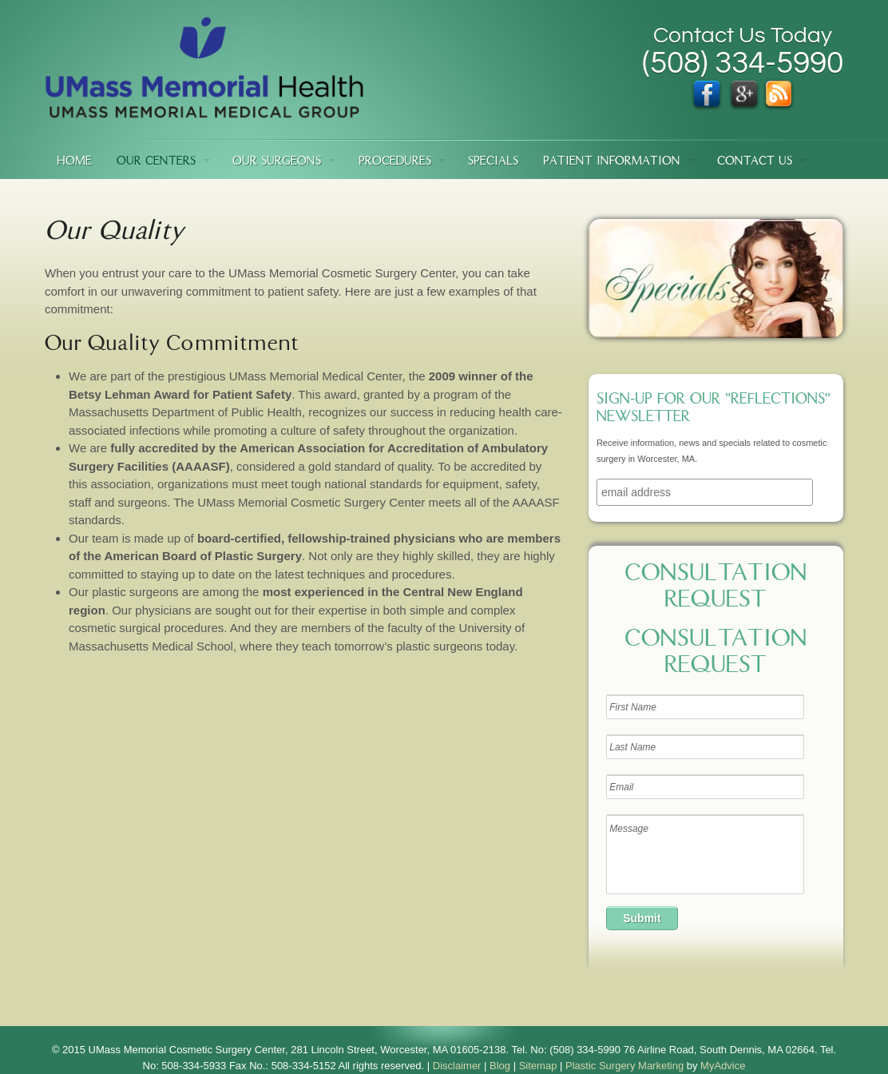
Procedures (395, 162)
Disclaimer (457, 1066)
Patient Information (611, 162)
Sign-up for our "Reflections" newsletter (714, 409)
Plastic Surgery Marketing (624, 1066)
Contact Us (754, 162)
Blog (500, 1066)
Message (705, 854)
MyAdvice (722, 1066)
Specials (493, 162)
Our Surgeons (276, 162)
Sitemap (538, 1066)
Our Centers (156, 162)
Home (74, 162)
